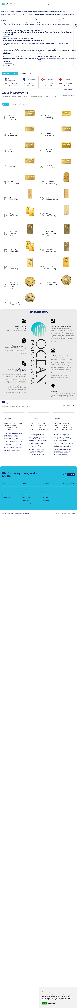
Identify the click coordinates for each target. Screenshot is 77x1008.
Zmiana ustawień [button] (51, 1003)
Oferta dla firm (25, 491)
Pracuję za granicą (26, 497)
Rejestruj (71, 474)
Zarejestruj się (45, 491)
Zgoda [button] (44, 1003)
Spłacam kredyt (25, 494)
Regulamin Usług (70, 513)
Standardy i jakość (6, 494)
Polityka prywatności (46, 503)
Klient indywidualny (26, 489)
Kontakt (43, 505)
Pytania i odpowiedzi (6, 497)
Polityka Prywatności (60, 513)
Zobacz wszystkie (69, 89)
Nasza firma (44, 489)
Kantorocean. (9, 513)
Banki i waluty (5, 489)
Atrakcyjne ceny (25, 500)
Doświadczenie (45, 497)
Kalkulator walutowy (26, 503)
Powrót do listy (8, 65)
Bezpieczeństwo (45, 494)
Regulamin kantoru (46, 500)
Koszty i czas (5, 491)
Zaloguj (63, 474)
